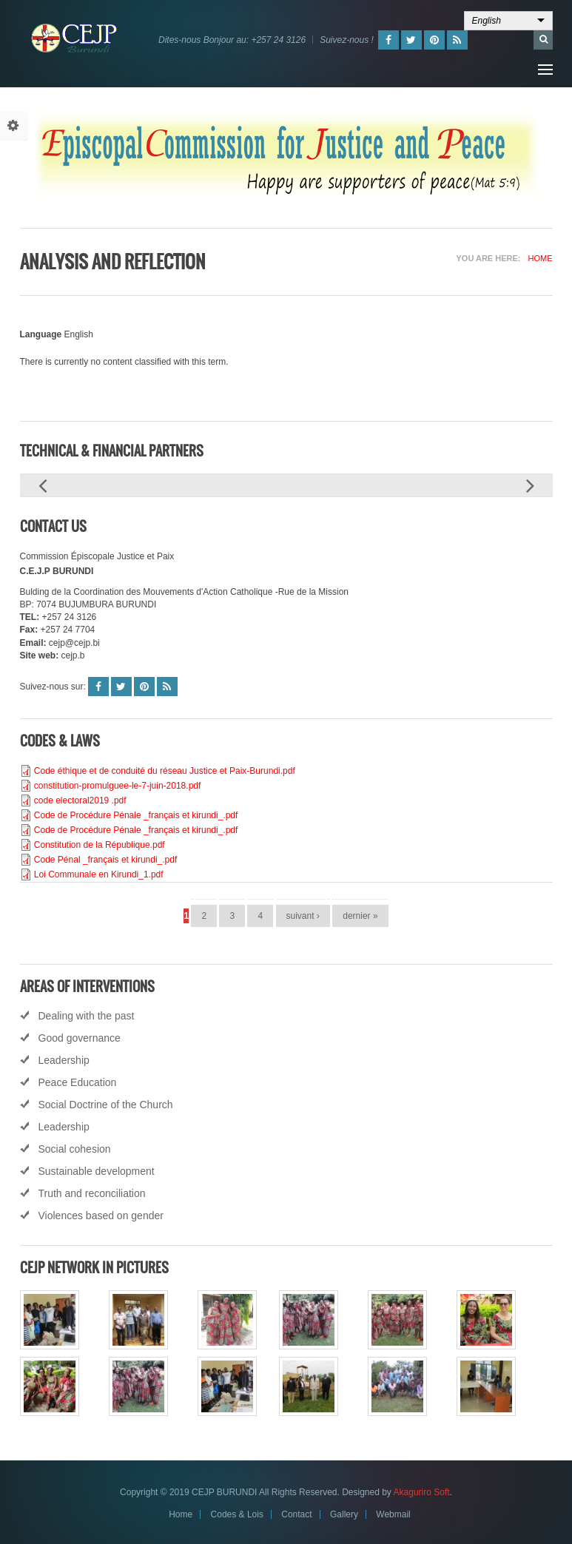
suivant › (303, 916)
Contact (296, 1514)
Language (41, 334)
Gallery (344, 1514)
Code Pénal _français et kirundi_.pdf (105, 859)
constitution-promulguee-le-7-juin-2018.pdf (117, 786)
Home (540, 258)
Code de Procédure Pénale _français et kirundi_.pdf (136, 815)
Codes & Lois (237, 1514)
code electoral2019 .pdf (80, 800)
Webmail (393, 1514)
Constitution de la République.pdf (99, 845)
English (486, 21)
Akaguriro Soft (422, 1492)
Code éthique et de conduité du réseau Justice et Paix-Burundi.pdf (164, 771)
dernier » (360, 916)
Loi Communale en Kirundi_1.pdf (99, 874)
